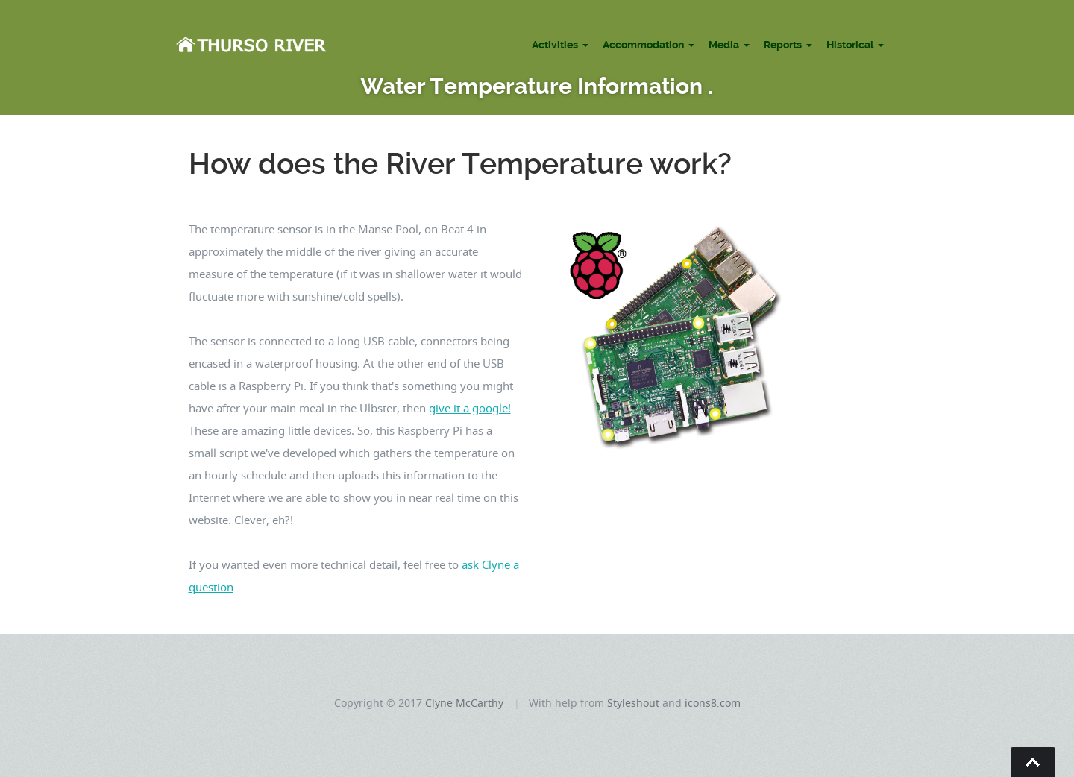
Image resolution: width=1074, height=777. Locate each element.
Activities (555, 45)
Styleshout (633, 703)
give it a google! (470, 407)
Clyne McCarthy (464, 703)
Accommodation (643, 45)
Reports (783, 45)
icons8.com (713, 703)
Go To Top (1033, 762)
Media (724, 45)
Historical (849, 45)
